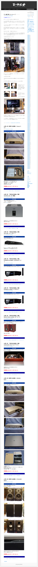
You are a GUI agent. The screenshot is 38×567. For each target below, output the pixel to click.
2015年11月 (28, 133)
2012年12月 (28, 161)
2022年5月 (28, 72)
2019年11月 (28, 95)
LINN (12, 374)
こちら (7, 202)
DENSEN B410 (18, 475)
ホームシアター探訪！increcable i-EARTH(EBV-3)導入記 (30, 32)
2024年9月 (28, 50)
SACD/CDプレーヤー (20, 284)
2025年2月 (28, 46)
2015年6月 (28, 137)
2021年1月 (28, 85)
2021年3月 (28, 83)
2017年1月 (28, 122)
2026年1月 (28, 37)
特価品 (28, 187)
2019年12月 (28, 94)
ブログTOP (5, 9)
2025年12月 (28, 38)
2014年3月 (28, 149)
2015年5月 (28, 138)
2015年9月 (28, 135)
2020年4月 (28, 91)
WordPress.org (29, 173)
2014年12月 (28, 142)
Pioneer (12, 284)
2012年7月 (28, 165)
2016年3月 (28, 130)
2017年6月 (28, 118)
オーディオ (7, 228)
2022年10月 (28, 68)
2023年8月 (28, 60)
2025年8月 (28, 41)
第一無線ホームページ (18, 9)
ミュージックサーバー (16, 255)
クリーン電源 (16, 228)
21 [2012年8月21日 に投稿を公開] (29, 15)
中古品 (9, 475)
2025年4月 (28, 44)
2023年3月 (28, 64)
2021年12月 (28, 76)
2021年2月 (28, 84)
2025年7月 (28, 42)
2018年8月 (28, 107)
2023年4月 (28, 63)
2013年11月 (28, 152)
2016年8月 (28, 126)
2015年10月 (28, 134)
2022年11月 (28, 67)
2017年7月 (28, 117)
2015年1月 (28, 141)
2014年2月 (28, 150)
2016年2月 (28, 131)
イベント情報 (13, 9)
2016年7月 (28, 127)
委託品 (11, 475)
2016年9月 (28, 125)
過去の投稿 (5, 561)
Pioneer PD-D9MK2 (16, 284)
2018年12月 (28, 104)
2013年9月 (28, 154)
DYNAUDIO (10, 558)
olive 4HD (13, 255)
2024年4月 (28, 54)
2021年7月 (28, 80)
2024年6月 (28, 52)
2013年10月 (28, 153)
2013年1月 (28, 160)
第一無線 (11, 234)
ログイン (28, 171)
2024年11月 (28, 48)
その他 (28, 176)
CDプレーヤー (15, 475)
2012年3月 (28, 168)
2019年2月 (28, 102)
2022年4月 (28, 73)
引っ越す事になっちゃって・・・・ (12, 14)
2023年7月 (28, 61)
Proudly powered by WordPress (19, 564)
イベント (28, 177)
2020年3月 (28, 92)
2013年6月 (28, 156)
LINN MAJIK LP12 (15, 374)
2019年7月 (28, 98)
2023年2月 (28, 65)
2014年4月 (28, 148)
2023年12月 (28, 57)
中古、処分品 (9, 9)
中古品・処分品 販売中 (29, 183)
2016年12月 (28, 123)
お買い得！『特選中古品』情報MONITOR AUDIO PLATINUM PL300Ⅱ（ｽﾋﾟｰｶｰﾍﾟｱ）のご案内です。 (30, 24)
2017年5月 (28, 119)
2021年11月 (28, 77)
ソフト (28, 180)
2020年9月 (28, 87)
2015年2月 (28, 140)
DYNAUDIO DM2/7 (14, 558)
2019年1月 (28, 103)
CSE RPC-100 (13, 228)
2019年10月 (28, 96)
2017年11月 (28, 114)
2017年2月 (28, 121)
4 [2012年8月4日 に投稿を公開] (33, 13)
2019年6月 (28, 99)
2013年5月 (28, 157)
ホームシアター (29, 181)
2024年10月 (28, 49)
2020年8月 (28, 88)
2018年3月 (28, 111)
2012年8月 (28, 164)
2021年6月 (28, 81)
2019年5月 (28, 100)
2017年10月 (28, 115)
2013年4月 (28, 158)
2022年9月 (28, 69)
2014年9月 (28, 144)
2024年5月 (28, 53)
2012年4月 (28, 167)
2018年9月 (28, 106)
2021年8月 (28, 79)
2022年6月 (28, 71)
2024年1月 (28, 56)
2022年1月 (28, 75)
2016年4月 (28, 129)
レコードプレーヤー (19, 374)
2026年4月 (28, 35)
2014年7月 (28, 146)
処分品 (9, 228)
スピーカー (17, 558)
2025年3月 (28, 45)
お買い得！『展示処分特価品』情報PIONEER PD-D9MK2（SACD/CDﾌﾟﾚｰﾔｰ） (12, 260)
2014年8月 (28, 145)
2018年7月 (28, 108)
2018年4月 (28, 110)
